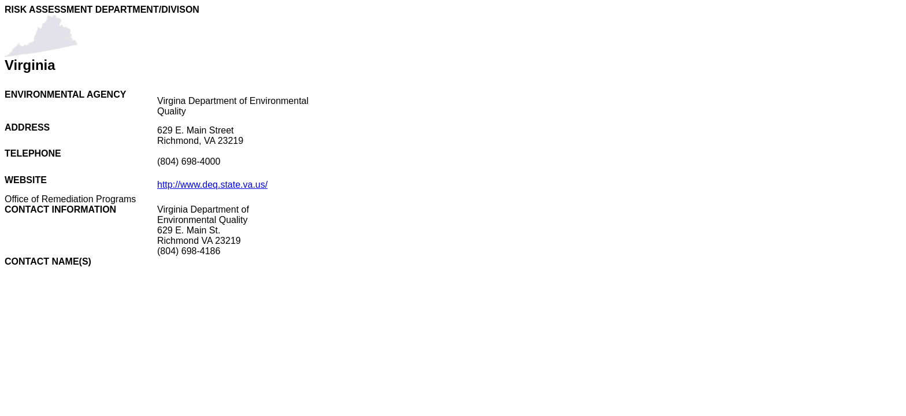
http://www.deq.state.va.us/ (212, 185)
